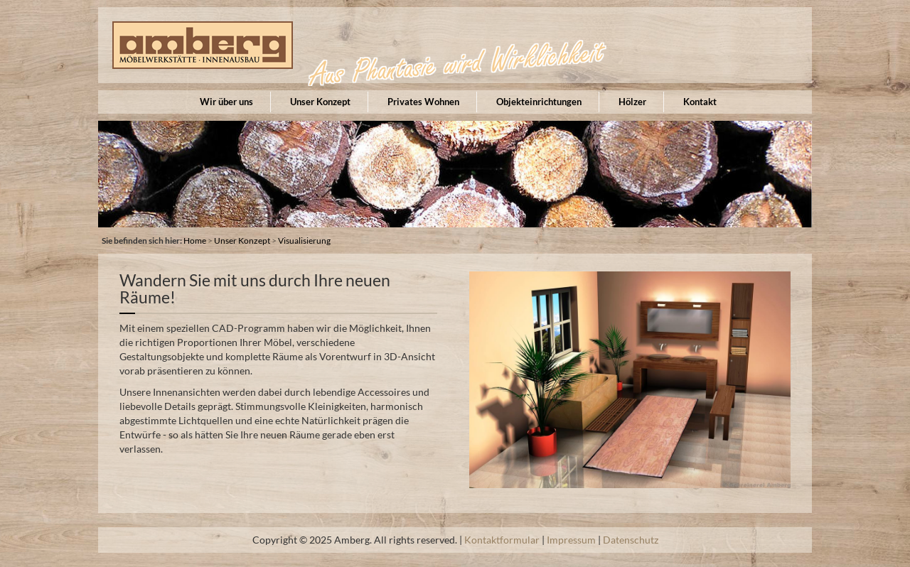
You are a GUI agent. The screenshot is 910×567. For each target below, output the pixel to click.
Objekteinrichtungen (539, 101)
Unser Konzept (320, 101)
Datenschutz (630, 540)
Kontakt (700, 101)
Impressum (571, 540)
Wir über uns (226, 101)
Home (194, 240)
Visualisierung (304, 240)
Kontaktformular (502, 540)
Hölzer (632, 101)
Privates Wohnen (423, 101)
